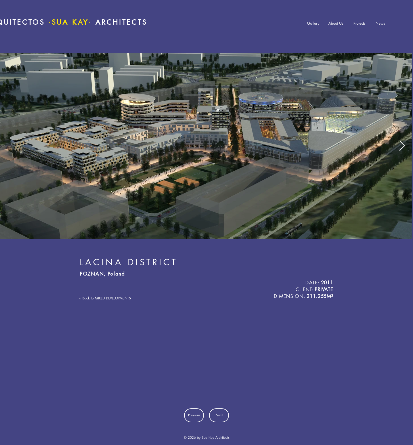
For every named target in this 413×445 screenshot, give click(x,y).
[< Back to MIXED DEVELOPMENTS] (105, 298)
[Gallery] (313, 23)
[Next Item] (402, 146)
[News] (380, 23)
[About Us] (336, 23)
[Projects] (359, 23)
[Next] (219, 415)
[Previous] (194, 415)
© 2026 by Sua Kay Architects (207, 437)
